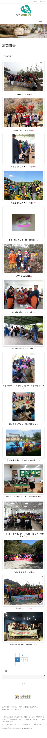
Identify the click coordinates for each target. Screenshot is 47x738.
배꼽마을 (17, 709)
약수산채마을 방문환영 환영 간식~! (23, 240)
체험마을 (43, 1)
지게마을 (14, 707)
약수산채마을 (24, 707)
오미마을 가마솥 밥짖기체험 (23, 348)
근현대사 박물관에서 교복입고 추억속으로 (22, 496)
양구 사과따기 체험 (23, 608)
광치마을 (34, 707)
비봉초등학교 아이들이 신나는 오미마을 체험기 (23, 386)
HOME (35, 1)
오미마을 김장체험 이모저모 (23, 312)
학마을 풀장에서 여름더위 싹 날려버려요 (23, 460)
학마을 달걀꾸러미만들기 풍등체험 (23, 424)
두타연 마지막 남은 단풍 (22, 130)
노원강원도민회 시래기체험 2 (22, 203)
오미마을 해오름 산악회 (22, 572)
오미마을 (5, 707)
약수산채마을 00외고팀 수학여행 (23, 644)
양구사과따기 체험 (22, 94)
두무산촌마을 (7, 709)
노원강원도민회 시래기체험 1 (22, 167)
